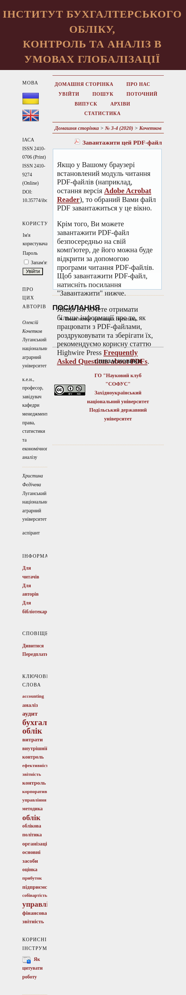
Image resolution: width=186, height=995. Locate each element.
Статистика (102, 113)
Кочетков (150, 128)
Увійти (68, 94)
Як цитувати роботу (32, 968)
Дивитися (33, 645)
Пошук (102, 94)
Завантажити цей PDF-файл (122, 142)
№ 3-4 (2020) (119, 128)
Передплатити (38, 654)
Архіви (120, 104)
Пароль (30, 253)
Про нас (138, 84)
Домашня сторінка (84, 84)
